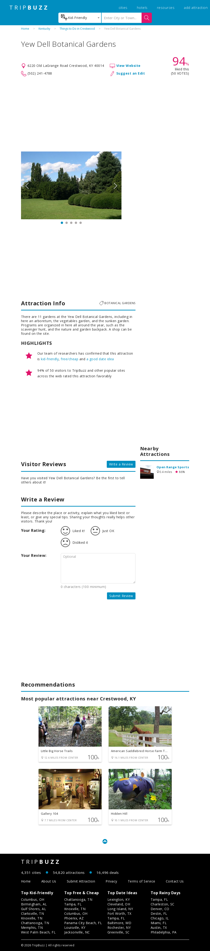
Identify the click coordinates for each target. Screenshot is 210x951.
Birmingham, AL (34, 904)
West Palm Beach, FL (38, 932)
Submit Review (121, 596)
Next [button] (115, 185)
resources (166, 7)
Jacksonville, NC (77, 932)
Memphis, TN (32, 927)
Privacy (111, 881)
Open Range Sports (173, 467)
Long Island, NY (120, 909)
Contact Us (175, 881)
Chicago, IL (160, 918)
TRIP (29, 7)
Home (25, 29)
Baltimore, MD (119, 923)
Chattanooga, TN (35, 923)
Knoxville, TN (32, 918)
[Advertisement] (105, 114)
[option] (71, 185)
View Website (128, 65)
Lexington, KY (118, 899)
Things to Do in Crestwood (77, 29)
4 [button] (76, 223)
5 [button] (80, 223)
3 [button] (71, 223)
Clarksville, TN (32, 913)
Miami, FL (159, 923)
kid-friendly (50, 359)
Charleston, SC (162, 904)
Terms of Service (141, 881)
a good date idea (100, 359)
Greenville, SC (118, 932)
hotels (142, 7)
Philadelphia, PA (164, 932)
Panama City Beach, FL (83, 923)
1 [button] (62, 223)
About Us (48, 881)
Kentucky (44, 29)
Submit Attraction (81, 881)
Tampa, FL (73, 904)
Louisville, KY (74, 927)
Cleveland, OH (118, 904)
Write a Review (121, 464)
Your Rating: (33, 530)
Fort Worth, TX (119, 913)
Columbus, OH (32, 899)
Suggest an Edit (130, 73)
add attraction (196, 7)
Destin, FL (159, 913)
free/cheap (69, 359)
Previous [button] (27, 185)
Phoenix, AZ (74, 918)
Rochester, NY (119, 927)
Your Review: (33, 555)
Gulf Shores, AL (33, 909)
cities (123, 7)
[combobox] (79, 18)
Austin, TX (159, 927)
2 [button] (66, 223)
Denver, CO (160, 909)
